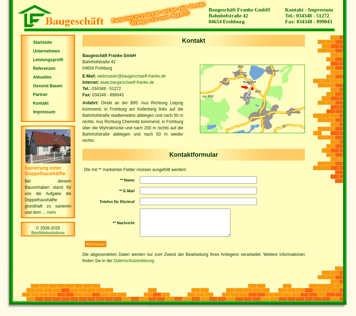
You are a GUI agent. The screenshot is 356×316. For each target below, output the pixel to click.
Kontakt (294, 10)
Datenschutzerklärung (134, 266)
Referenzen (44, 68)
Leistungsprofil (48, 59)
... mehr (49, 212)
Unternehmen (46, 51)
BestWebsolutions (48, 232)
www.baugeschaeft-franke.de (127, 82)
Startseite (42, 42)
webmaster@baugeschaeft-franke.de (131, 76)
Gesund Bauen (48, 85)
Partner (40, 94)
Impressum (320, 10)
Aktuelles (42, 77)
